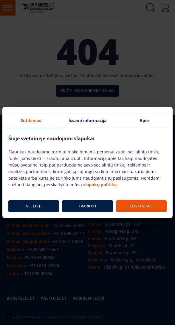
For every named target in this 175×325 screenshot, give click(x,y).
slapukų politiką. (100, 184)
